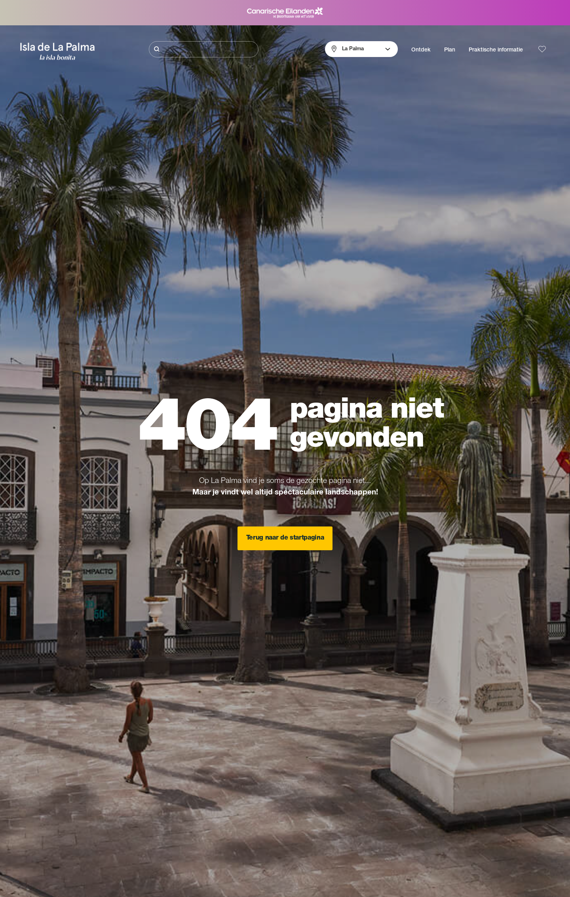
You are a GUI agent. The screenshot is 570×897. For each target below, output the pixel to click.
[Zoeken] (203, 49)
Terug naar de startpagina (285, 538)
